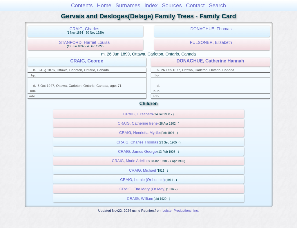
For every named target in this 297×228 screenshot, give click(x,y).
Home (104, 5)
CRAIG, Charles (84, 28)
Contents (82, 5)
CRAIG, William (140, 198)
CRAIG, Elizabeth (138, 114)
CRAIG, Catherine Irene (138, 123)
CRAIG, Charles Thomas (137, 142)
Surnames (127, 5)
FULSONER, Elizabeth (211, 42)
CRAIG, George (86, 60)
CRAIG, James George (137, 151)
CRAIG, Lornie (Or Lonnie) (142, 179)
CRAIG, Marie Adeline (130, 161)
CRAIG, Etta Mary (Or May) (142, 189)
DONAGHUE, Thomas (210, 28)
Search (217, 5)
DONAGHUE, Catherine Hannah (210, 60)
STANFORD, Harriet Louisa (84, 42)
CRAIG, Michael (142, 170)
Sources (172, 5)
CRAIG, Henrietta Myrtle (139, 132)
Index (151, 5)
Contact (195, 5)
